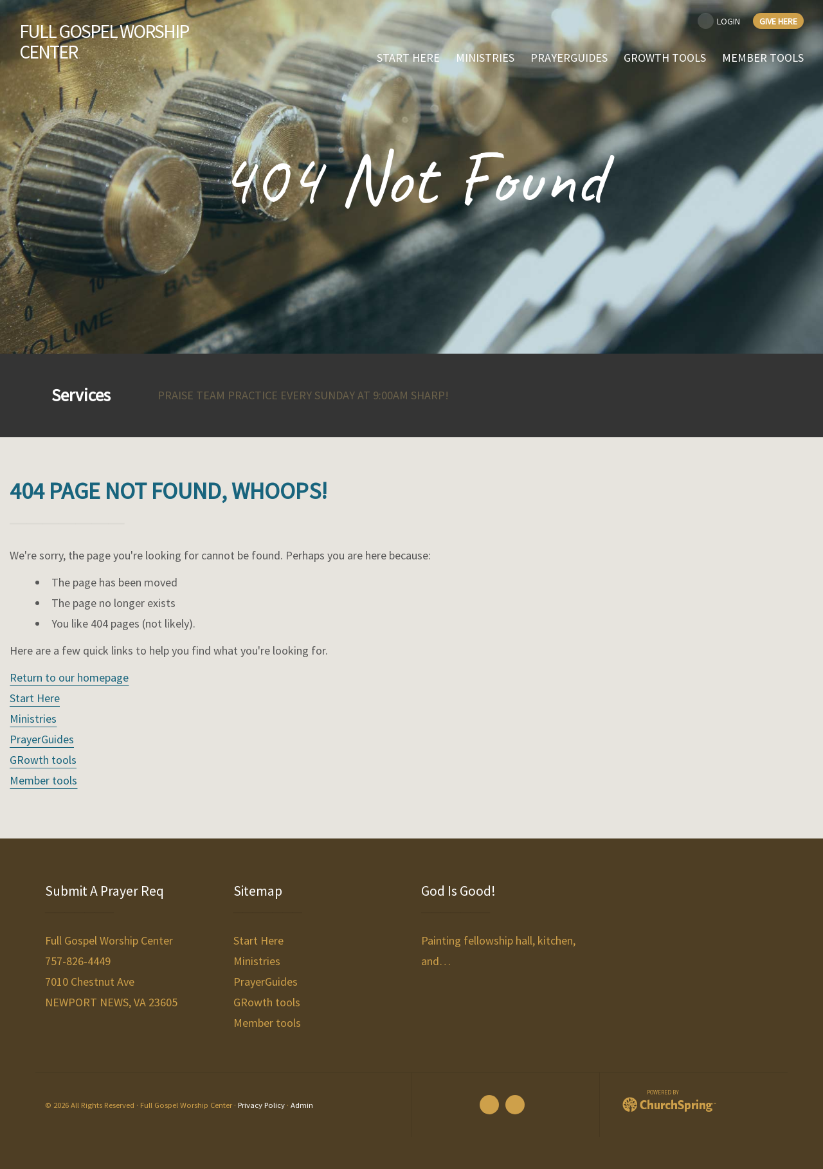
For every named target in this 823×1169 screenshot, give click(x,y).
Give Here (778, 21)
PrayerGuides (42, 739)
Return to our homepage (69, 677)
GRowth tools (43, 759)
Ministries (33, 718)
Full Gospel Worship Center (104, 41)
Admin (302, 1105)
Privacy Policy (261, 1105)
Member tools (43, 780)
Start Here (35, 698)
